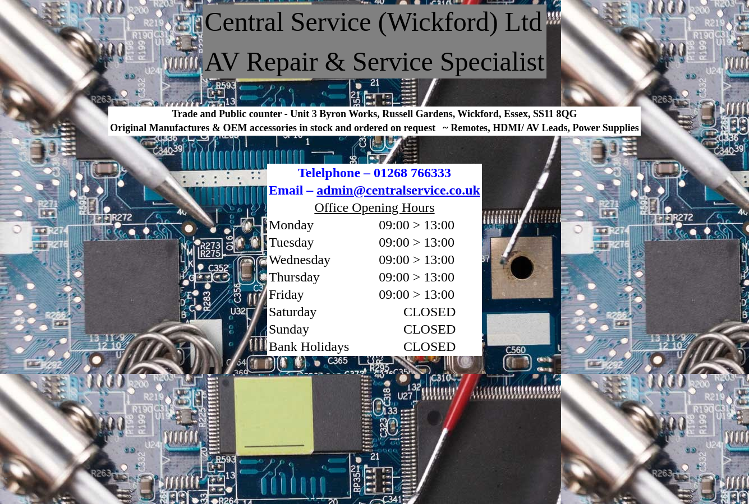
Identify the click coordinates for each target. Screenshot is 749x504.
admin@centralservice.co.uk (398, 190)
